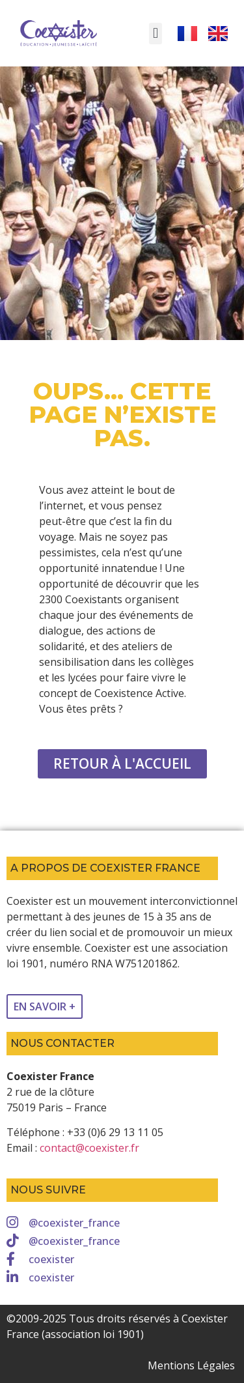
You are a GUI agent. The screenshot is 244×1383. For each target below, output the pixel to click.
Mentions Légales (191, 1365)
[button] (155, 33)
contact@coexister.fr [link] (89, 1148)
